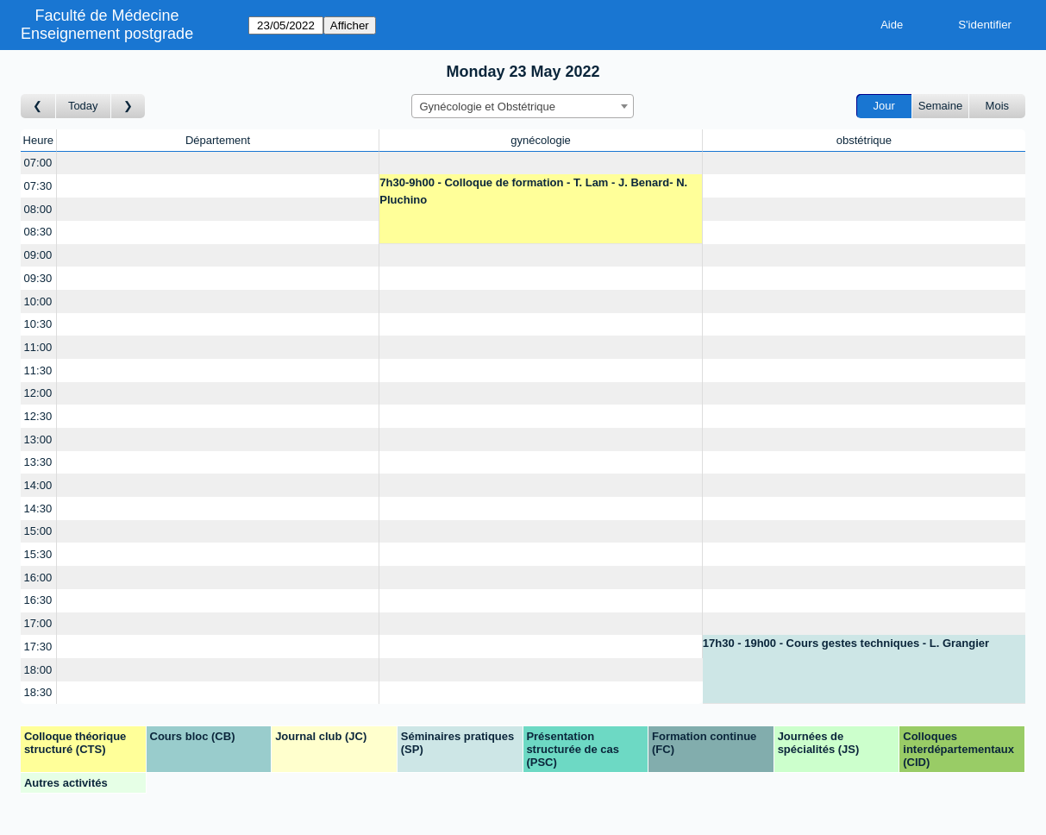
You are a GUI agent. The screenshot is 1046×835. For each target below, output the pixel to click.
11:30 (38, 370)
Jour (884, 105)
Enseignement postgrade (107, 33)
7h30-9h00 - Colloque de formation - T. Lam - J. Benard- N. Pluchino (533, 191)
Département (217, 140)
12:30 (38, 416)
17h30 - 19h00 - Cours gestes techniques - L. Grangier (846, 643)
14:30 (38, 508)
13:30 (38, 461)
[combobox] (522, 106)
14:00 (38, 485)
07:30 (38, 185)
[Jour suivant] (128, 106)
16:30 (38, 599)
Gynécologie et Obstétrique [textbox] (487, 106)
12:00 (38, 392)
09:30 (38, 278)
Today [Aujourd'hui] (83, 105)
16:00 (38, 577)
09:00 (38, 254)
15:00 (38, 530)
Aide (891, 24)
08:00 (38, 209)
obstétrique (864, 140)
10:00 (38, 301)
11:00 (38, 347)
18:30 (38, 692)
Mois (997, 105)
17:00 (38, 623)
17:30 (38, 646)
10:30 (38, 323)
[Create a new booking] (218, 163)
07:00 (38, 162)
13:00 (38, 439)
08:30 (38, 231)
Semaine (940, 105)
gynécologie (540, 140)
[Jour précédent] (38, 106)
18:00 (38, 669)
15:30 (38, 554)
